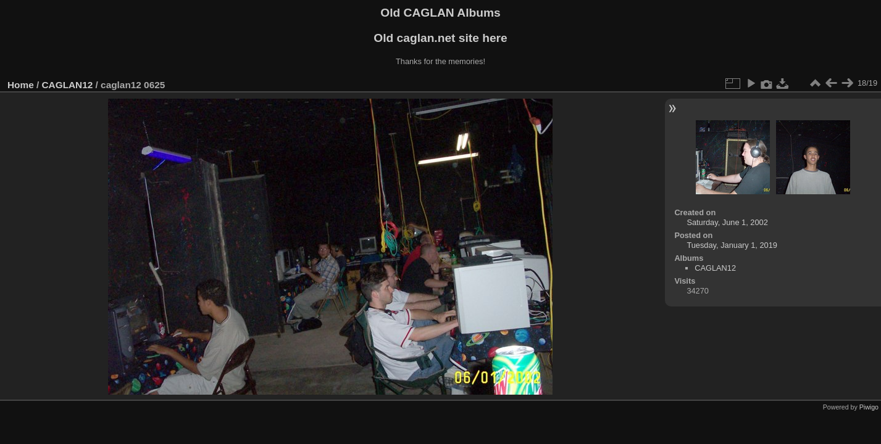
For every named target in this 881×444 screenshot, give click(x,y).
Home (20, 85)
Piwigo (869, 407)
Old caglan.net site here (440, 37)
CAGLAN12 (67, 85)
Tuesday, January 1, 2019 (732, 245)
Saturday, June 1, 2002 (727, 222)
